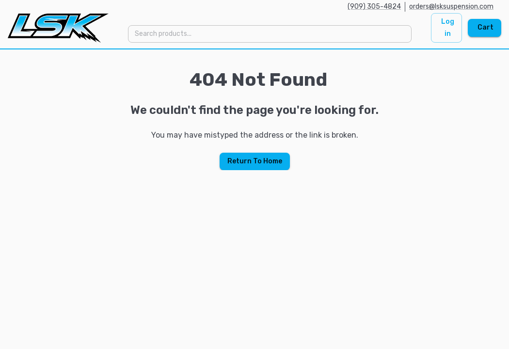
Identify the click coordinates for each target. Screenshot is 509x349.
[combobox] (269, 34)
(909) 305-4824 (374, 6)
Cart (485, 27)
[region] (254, 109)
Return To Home (254, 161)
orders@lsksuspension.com (451, 6)
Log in (447, 27)
